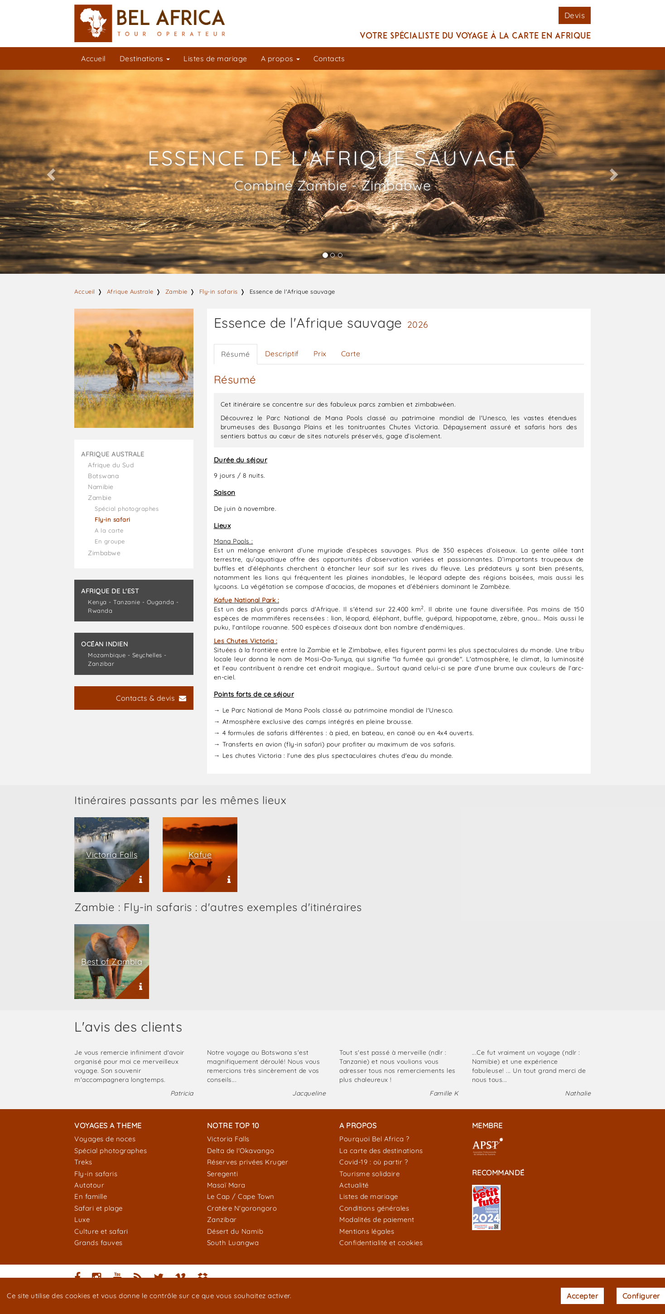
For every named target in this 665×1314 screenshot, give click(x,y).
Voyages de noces (104, 1139)
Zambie (176, 291)
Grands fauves (98, 1242)
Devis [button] (574, 15)
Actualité (354, 1185)
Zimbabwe (104, 553)
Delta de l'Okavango (241, 1150)
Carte (351, 353)
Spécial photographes (127, 508)
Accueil (93, 58)
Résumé (235, 354)
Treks (83, 1162)
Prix (320, 353)
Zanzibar (222, 1219)
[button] (50, 172)
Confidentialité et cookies (381, 1242)
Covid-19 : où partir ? (373, 1162)
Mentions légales (366, 1231)
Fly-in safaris (218, 291)
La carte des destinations (381, 1150)
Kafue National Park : (246, 600)
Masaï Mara (226, 1185)
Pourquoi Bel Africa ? (374, 1139)
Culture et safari (101, 1231)
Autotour (89, 1185)
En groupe (110, 541)
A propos (280, 58)
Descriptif (282, 353)
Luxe (82, 1219)
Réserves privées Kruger (248, 1162)
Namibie (101, 487)
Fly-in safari (112, 519)
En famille (90, 1196)
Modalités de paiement (376, 1219)
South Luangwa (233, 1242)
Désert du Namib (235, 1231)
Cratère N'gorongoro (242, 1208)
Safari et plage (98, 1208)
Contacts (329, 58)
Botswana (103, 476)
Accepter (582, 1295)
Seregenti (222, 1173)
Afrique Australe (130, 291)
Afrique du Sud (111, 465)
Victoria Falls (228, 1139)
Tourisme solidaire (369, 1173)
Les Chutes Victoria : (246, 641)
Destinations (145, 58)
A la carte (109, 530)
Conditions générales (374, 1208)
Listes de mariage (215, 58)
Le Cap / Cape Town (241, 1196)
